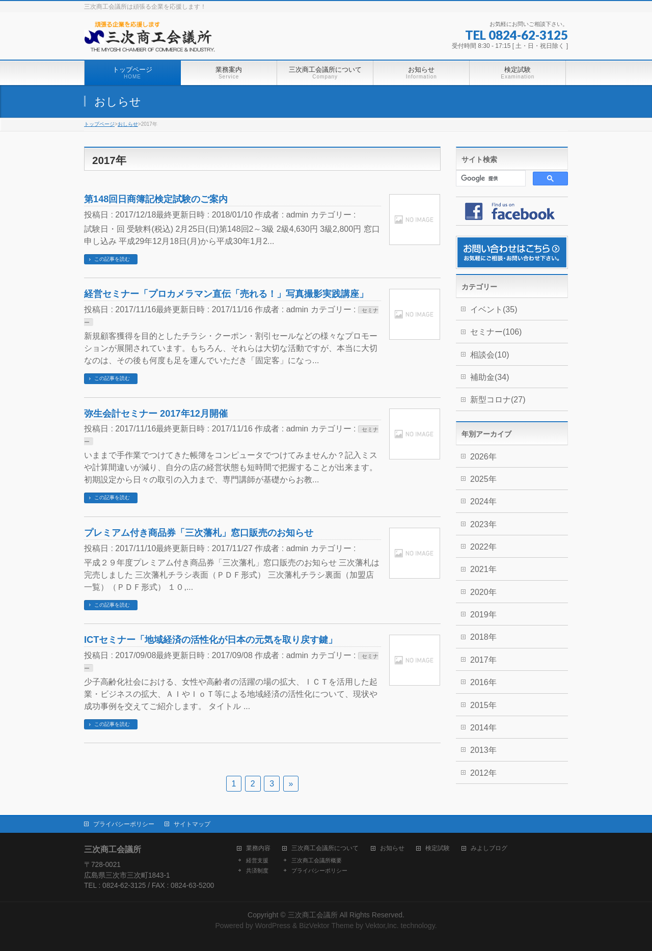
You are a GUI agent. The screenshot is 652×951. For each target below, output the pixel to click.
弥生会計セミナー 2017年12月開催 (156, 413)
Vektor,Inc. (382, 925)
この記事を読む (112, 259)
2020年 (483, 592)
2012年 (483, 773)
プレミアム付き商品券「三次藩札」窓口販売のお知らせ (198, 532)
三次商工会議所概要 (316, 860)
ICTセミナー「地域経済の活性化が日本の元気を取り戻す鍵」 (210, 639)
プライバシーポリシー (123, 824)
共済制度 (257, 870)
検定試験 (437, 848)
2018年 (483, 637)
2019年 (483, 614)
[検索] (490, 178)
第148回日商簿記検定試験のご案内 (156, 199)
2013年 (483, 750)
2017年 (483, 660)
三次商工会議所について (325, 848)
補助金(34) (489, 377)
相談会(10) (489, 354)
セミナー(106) (496, 332)
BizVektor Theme (326, 925)
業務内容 (258, 848)
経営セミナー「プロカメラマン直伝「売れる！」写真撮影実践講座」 (226, 293)
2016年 (483, 682)
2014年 (483, 727)
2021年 (483, 569)
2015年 (483, 705)
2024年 (483, 501)
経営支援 (257, 860)
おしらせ (128, 124)
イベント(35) (493, 309)
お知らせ (392, 848)
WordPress (272, 925)
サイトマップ (192, 824)
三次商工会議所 (313, 915)
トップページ (99, 124)
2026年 (483, 456)
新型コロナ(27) (497, 399)
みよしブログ (489, 848)
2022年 (483, 546)
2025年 (483, 479)
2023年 (483, 524)
